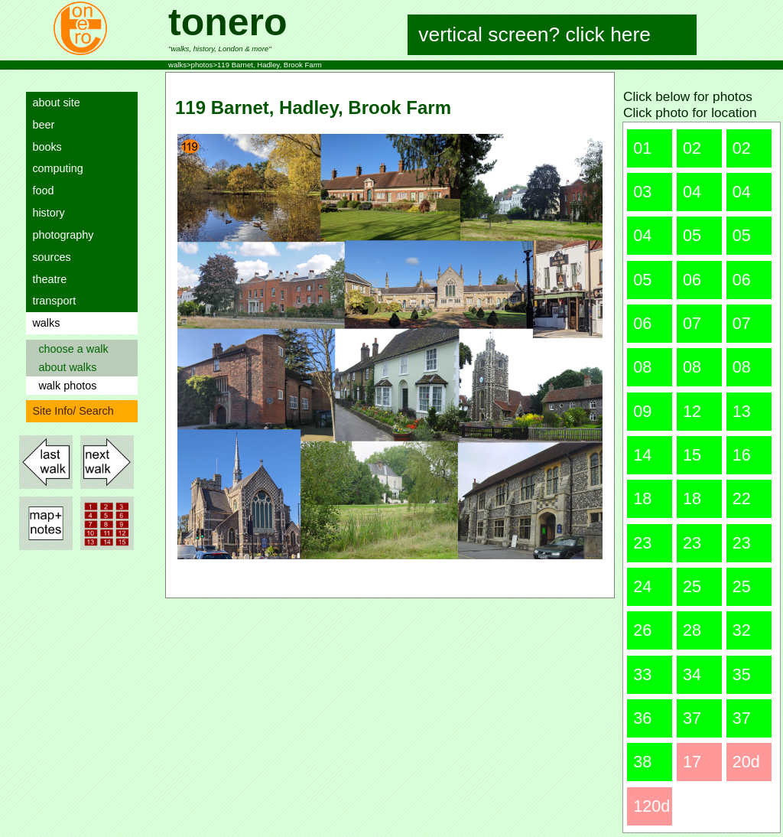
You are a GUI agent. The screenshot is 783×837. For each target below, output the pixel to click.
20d (746, 761)
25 (692, 586)
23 (642, 542)
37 (692, 718)
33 (642, 674)
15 (692, 454)
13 (742, 411)
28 (692, 630)
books (43, 147)
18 (642, 498)
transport (51, 301)
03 (642, 191)
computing (54, 168)
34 (692, 674)
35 (742, 674)
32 (742, 630)
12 (692, 411)
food (40, 190)
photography (59, 235)
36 (642, 718)
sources (48, 257)
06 (692, 279)
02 (692, 148)
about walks (64, 367)
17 (692, 761)
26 (642, 630)
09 (642, 411)
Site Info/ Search (69, 411)
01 (642, 148)
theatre (46, 279)
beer (40, 125)
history (45, 213)
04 (692, 191)
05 (692, 235)
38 (642, 761)
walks (43, 323)
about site (53, 102)
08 (642, 366)
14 (642, 454)
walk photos (64, 385)
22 (742, 498)
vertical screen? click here (535, 34)
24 (642, 586)
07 (692, 323)
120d (651, 806)
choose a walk (70, 349)
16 (742, 454)
